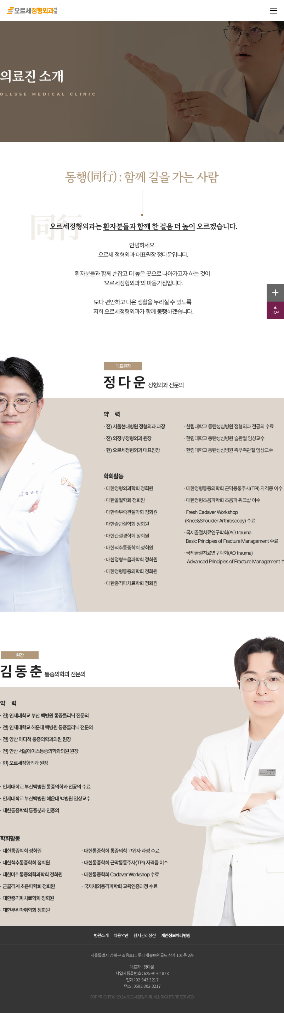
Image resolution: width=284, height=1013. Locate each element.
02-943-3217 (147, 979)
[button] (275, 310)
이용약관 (121, 935)
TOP (278, 310)
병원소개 (101, 935)
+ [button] (278, 291)
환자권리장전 (144, 935)
